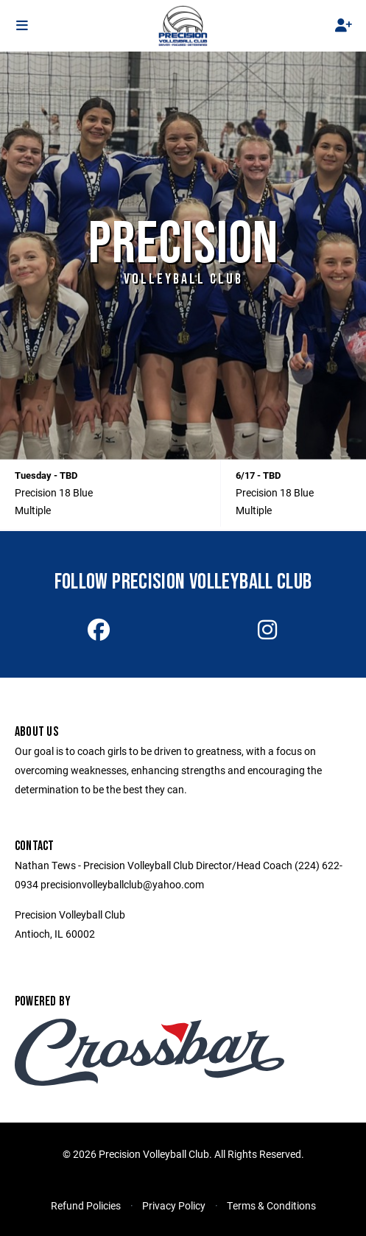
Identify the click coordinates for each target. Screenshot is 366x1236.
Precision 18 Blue (54, 492)
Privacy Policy (173, 1205)
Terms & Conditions (271, 1205)
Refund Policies (86, 1205)
